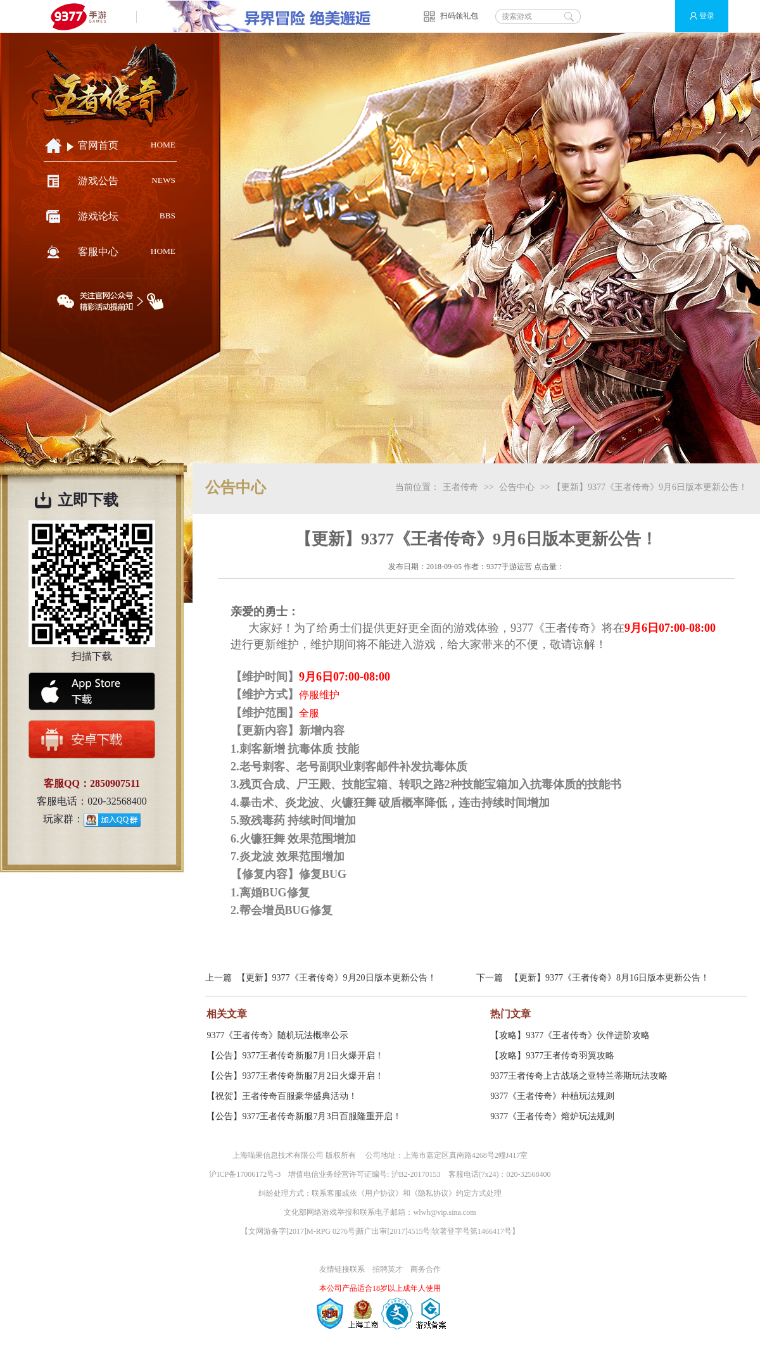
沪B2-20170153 (416, 1174)
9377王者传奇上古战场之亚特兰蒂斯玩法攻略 (579, 1076)
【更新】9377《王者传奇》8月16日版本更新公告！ (609, 977)
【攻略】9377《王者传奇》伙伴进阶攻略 (570, 1035)
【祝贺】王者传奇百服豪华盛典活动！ (281, 1096)
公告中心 (517, 487)
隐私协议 (433, 1193)
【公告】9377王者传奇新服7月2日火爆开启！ (295, 1076)
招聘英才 (387, 1269)
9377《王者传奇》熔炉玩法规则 (552, 1116)
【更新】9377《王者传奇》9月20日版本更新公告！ (336, 977)
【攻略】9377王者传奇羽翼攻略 (552, 1055)
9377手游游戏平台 (84, 16)
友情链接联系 (342, 1269)
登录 (696, 16)
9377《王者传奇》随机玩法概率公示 (277, 1035)
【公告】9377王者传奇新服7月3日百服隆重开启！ (304, 1116)
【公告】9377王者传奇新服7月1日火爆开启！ (295, 1055)
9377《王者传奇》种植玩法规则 (552, 1096)
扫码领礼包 (459, 15)
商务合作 (425, 1269)
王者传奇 (460, 487)
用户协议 (380, 1193)
